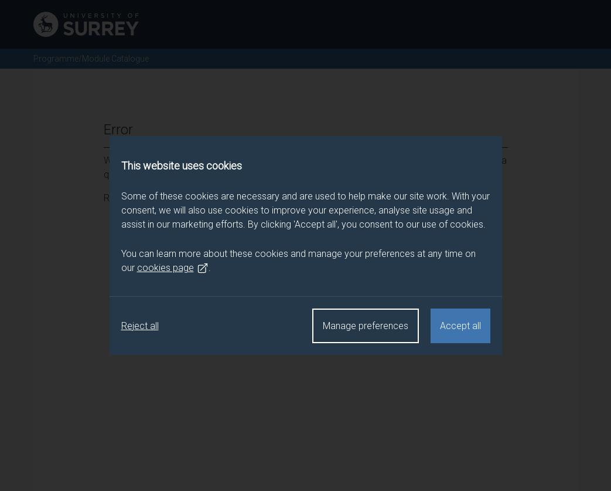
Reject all (140, 325)
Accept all (460, 325)
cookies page (173, 268)
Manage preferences (365, 325)
